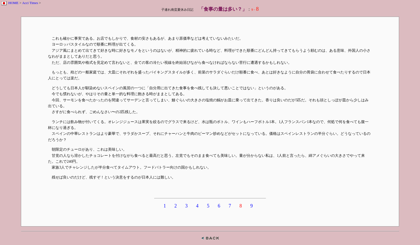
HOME (13, 3)
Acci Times (30, 3)
